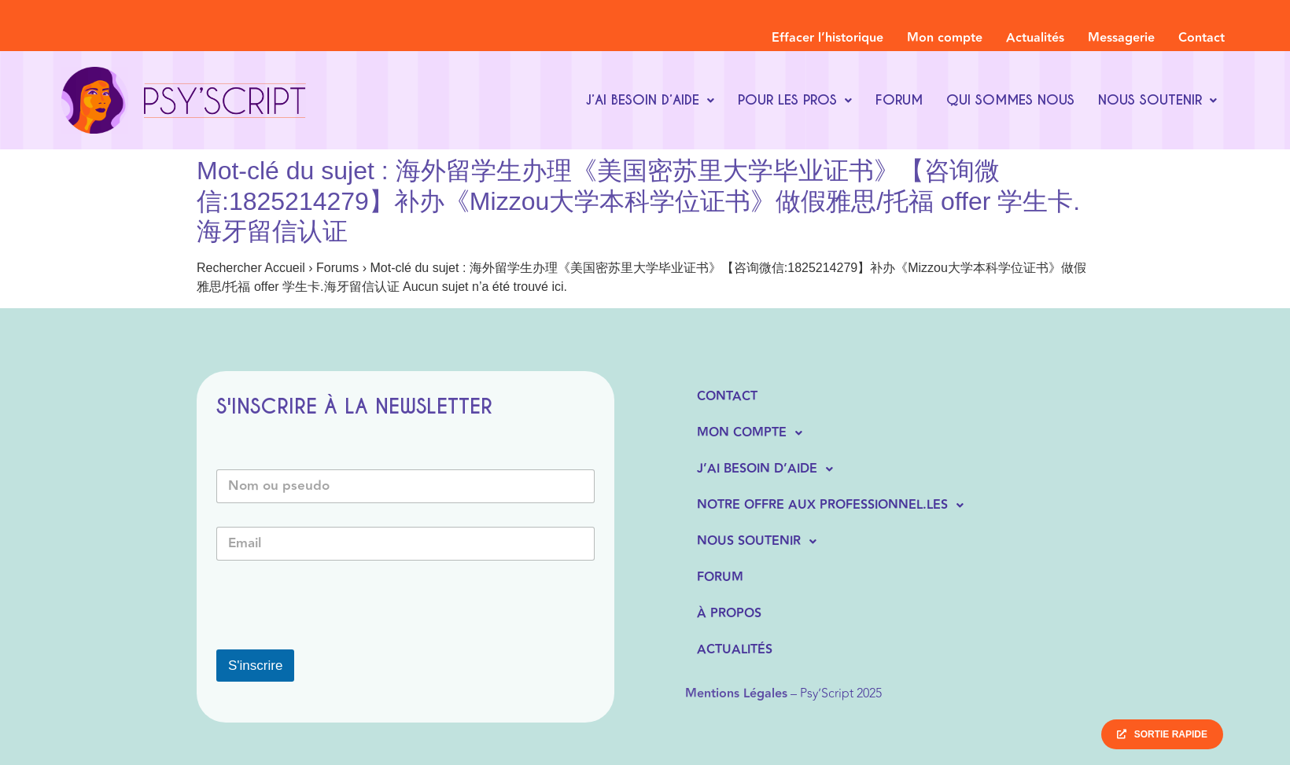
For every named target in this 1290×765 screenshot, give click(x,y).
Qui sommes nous (1010, 99)
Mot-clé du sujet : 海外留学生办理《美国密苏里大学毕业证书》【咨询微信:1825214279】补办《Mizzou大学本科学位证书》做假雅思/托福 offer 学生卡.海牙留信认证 (638, 200)
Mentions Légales (736, 694)
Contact (1201, 38)
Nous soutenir (1157, 99)
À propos (729, 613)
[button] (649, 100)
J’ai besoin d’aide (649, 99)
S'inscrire (255, 665)
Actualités (1035, 38)
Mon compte (944, 38)
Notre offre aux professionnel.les (834, 505)
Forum (899, 99)
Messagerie (1121, 38)
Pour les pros (795, 99)
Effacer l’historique (827, 38)
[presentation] (335, 639)
